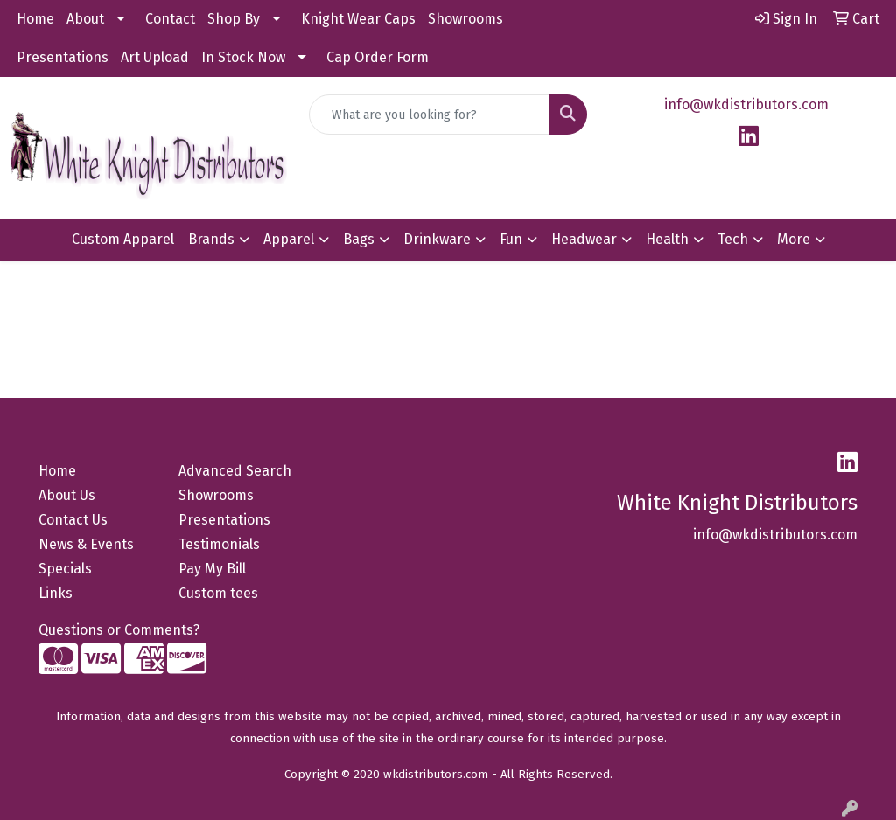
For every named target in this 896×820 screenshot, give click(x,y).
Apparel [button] (288, 239)
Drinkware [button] (437, 239)
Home (35, 18)
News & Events (86, 544)
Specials (65, 568)
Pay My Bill (212, 568)
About (85, 18)
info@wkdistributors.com (746, 104)
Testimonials (219, 544)
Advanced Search (234, 470)
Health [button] (667, 239)
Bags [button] (358, 239)
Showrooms (465, 18)
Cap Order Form (377, 57)
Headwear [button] (584, 239)
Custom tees (218, 593)
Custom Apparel (123, 239)
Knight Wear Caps (358, 18)
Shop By (233, 18)
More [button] (793, 239)
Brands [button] (211, 239)
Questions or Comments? (119, 630)
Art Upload (155, 57)
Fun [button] (511, 239)
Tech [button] (733, 239)
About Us (66, 495)
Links (55, 593)
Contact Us (73, 519)
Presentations (62, 57)
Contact (170, 18)
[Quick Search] (429, 114)
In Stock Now (243, 57)
